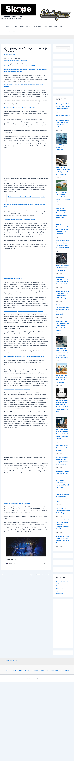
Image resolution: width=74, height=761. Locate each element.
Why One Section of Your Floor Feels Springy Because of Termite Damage (62, 519)
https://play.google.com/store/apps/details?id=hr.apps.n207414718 (21, 60)
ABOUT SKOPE (51, 746)
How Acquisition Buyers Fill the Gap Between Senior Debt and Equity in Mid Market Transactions (62, 390)
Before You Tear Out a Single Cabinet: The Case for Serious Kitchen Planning (62, 319)
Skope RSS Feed (60, 664)
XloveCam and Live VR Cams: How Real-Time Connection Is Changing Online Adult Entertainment (62, 595)
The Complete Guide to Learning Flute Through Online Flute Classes (63, 102)
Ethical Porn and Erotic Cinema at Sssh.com (62, 533)
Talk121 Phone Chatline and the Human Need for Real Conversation (62, 547)
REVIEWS (26, 746)
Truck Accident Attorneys (11, 736)
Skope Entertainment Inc (11, 16)
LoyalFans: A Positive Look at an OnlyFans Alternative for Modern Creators (62, 614)
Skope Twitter (59, 666)
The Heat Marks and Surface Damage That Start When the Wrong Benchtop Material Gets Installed (62, 337)
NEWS (21, 746)
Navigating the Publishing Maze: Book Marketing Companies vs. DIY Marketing (62, 175)
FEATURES (16, 746)
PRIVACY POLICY (60, 746)
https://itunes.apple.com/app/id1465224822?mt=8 (17, 54)
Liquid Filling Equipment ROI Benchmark (62, 150)
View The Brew (59, 669)
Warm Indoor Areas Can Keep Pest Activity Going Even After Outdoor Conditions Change (62, 358)
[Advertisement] (65, 699)
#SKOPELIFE (33, 746)
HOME (10, 746)
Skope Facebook (60, 661)
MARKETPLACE (42, 746)
